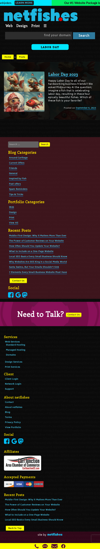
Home (7, 57)
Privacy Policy (13, 422)
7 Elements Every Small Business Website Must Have (38, 272)
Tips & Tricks (16, 194)
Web (9, 25)
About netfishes (13, 407)
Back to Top (15, 528)
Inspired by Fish (17, 178)
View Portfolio (13, 427)
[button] (50, 3)
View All (13, 223)
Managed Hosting (15, 350)
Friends (13, 168)
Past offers (15, 184)
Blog (7, 412)
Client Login (11, 379)
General (13, 173)
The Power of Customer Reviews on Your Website (36, 241)
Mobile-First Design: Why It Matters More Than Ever (37, 236)
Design (22, 25)
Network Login (13, 384)
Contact (9, 402)
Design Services (13, 362)
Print (35, 25)
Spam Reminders (18, 189)
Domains (11, 355)
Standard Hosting (15, 345)
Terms (8, 417)
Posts (22, 57)
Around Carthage (18, 158)
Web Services (12, 342)
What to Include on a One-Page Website (31, 251)
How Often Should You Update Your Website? (34, 246)
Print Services (12, 367)
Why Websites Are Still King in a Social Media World (38, 262)
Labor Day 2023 (63, 74)
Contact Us (18, 281)
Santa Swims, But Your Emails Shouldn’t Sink (34, 267)
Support (9, 389)
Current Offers (17, 163)
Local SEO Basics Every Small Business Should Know (38, 256)
